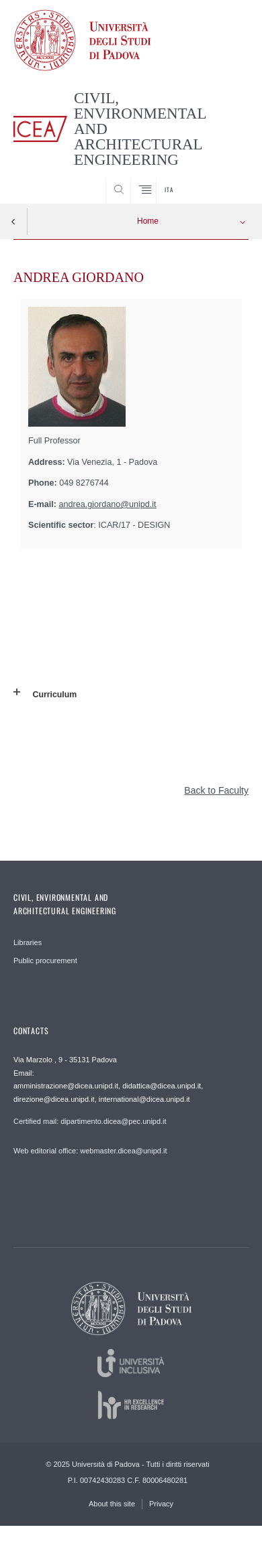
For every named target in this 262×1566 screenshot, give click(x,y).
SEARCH (226, 179)
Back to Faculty (216, 790)
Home (148, 221)
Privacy (161, 1504)
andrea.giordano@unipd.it (108, 504)
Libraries (27, 942)
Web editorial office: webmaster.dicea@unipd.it (90, 1151)
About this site (112, 1504)
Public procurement (45, 960)
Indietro (13, 221)
